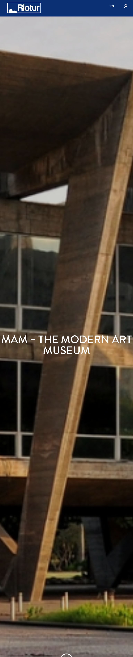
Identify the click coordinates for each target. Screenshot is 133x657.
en (112, 6)
